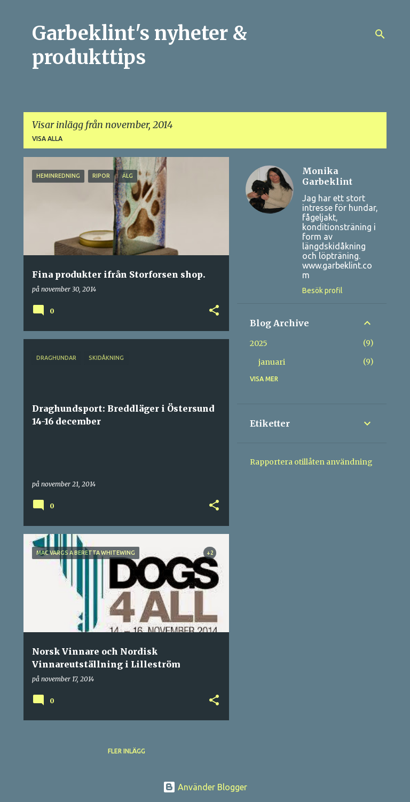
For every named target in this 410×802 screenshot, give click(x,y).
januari (271, 362)
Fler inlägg (126, 751)
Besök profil (322, 290)
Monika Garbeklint (327, 176)
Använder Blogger (205, 787)
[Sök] (380, 34)
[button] (214, 311)
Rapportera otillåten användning (311, 462)
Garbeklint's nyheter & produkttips (139, 45)
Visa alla (47, 138)
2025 (258, 343)
